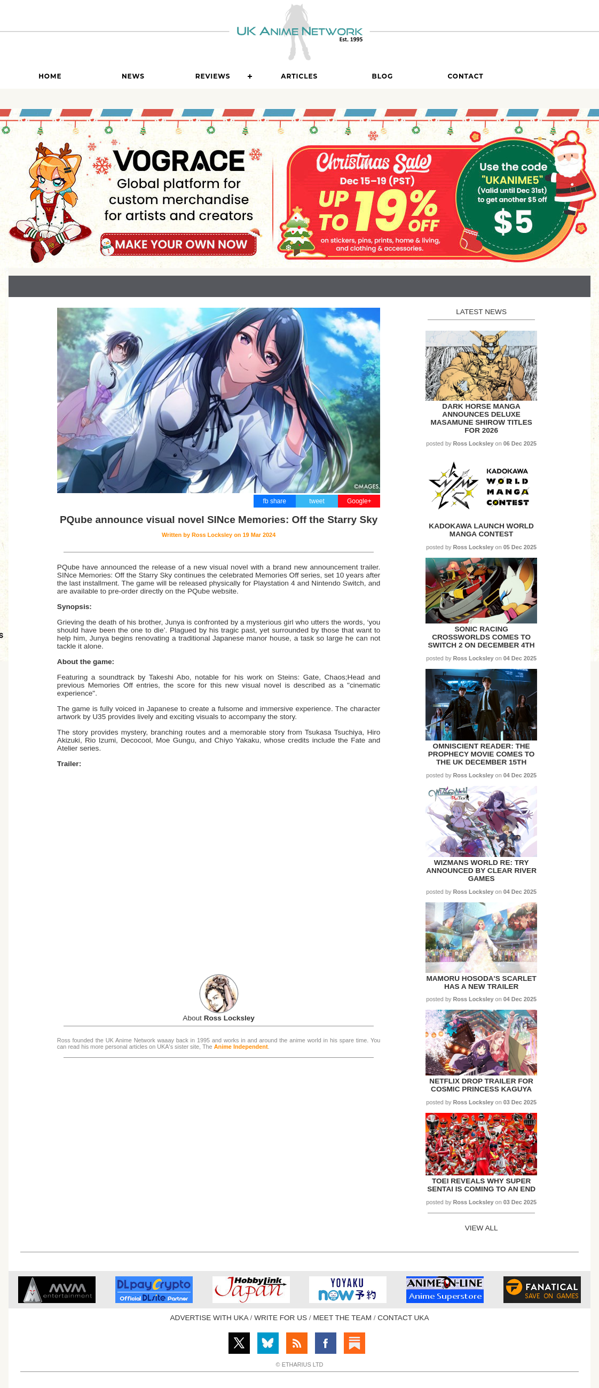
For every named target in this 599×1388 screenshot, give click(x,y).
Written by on (218, 535)
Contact (465, 76)
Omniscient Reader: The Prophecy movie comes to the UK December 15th (481, 754)
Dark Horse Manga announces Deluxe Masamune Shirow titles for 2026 (481, 418)
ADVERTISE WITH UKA (209, 1318)
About (219, 1018)
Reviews (213, 76)
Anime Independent (241, 1046)
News (133, 76)
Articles (299, 76)
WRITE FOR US (280, 1318)
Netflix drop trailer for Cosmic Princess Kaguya (481, 1085)
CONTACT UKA (403, 1318)
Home (49, 76)
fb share (274, 501)
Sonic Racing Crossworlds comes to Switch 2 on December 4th (481, 637)
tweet (317, 501)
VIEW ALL (481, 1228)
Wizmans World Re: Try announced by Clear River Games (481, 871)
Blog (382, 76)
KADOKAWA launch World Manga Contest (481, 530)
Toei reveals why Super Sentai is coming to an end (481, 1185)
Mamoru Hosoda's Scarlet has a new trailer (481, 982)
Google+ (359, 501)
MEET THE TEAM (342, 1318)
